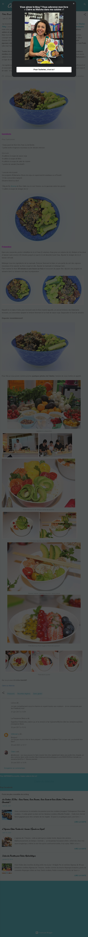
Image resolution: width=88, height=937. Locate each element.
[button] (74, 433)
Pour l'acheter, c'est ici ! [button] (44, 499)
